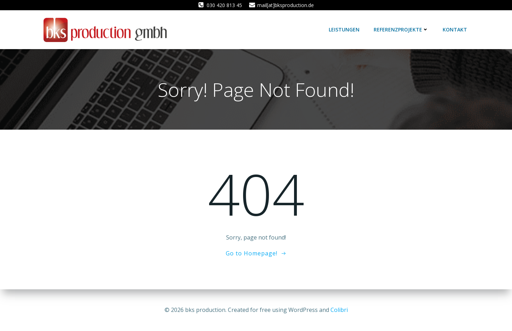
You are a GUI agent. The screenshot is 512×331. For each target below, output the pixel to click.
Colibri (339, 310)
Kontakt (455, 29)
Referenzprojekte (401, 29)
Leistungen (344, 29)
